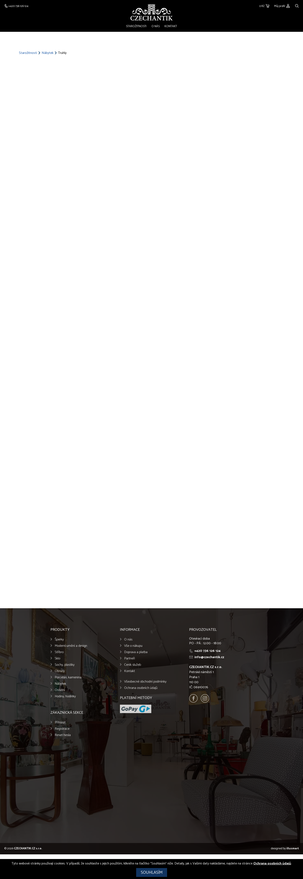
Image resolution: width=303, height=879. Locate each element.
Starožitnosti (137, 26)
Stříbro (59, 652)
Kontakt (170, 26)
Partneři (129, 659)
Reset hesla (63, 735)
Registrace (62, 729)
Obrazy (60, 671)
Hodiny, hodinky (65, 696)
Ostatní (60, 690)
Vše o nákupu (133, 646)
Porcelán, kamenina (68, 677)
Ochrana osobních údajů (140, 688)
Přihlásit (60, 723)
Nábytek (47, 53)
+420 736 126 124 (207, 651)
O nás (156, 26)
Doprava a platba (136, 652)
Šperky (59, 640)
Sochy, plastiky (64, 665)
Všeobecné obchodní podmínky (145, 682)
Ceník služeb (132, 665)
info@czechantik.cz (209, 657)
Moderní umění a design (71, 646)
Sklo (57, 659)
